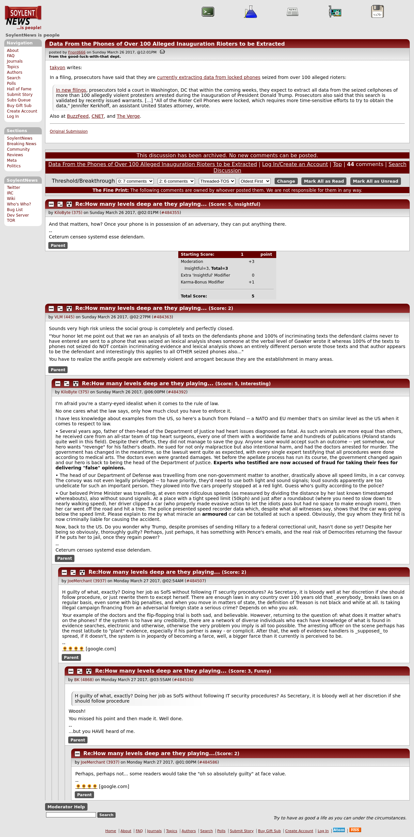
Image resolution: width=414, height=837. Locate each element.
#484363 (162, 317)
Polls (11, 83)
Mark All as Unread (375, 181)
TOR (11, 220)
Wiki (11, 198)
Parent (58, 245)
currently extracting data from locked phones (209, 77)
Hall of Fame (19, 89)
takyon (57, 67)
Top (337, 164)
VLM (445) (64, 317)
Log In (13, 116)
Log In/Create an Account (295, 164)
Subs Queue (19, 100)
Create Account (22, 111)
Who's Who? (19, 204)
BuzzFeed (78, 116)
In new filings (71, 90)
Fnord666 (77, 52)
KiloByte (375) (68, 212)
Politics (14, 166)
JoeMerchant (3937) (87, 581)
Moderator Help (66, 806)
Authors (14, 72)
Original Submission (69, 131)
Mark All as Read (324, 181)
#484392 (177, 392)
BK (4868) (84, 679)
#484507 (195, 581)
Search (14, 78)
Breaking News (21, 144)
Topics (13, 67)
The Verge (128, 116)
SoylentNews (23, 18)
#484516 (183, 679)
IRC (10, 193)
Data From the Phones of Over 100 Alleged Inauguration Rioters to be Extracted (167, 44)
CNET (97, 116)
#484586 (208, 762)
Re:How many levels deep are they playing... (141, 204)
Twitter (13, 187)
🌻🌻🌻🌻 (73, 648)
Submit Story (20, 94)
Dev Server (18, 215)
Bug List (15, 209)
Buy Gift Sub (19, 105)
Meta (12, 160)
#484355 (170, 212)
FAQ (10, 55)
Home (110, 831)
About (13, 50)
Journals (15, 61)
